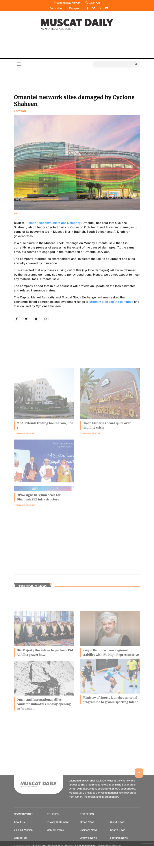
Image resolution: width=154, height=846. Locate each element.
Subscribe (56, 8)
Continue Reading (90, 464)
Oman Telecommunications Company (54, 273)
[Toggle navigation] (19, 64)
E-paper (74, 8)
